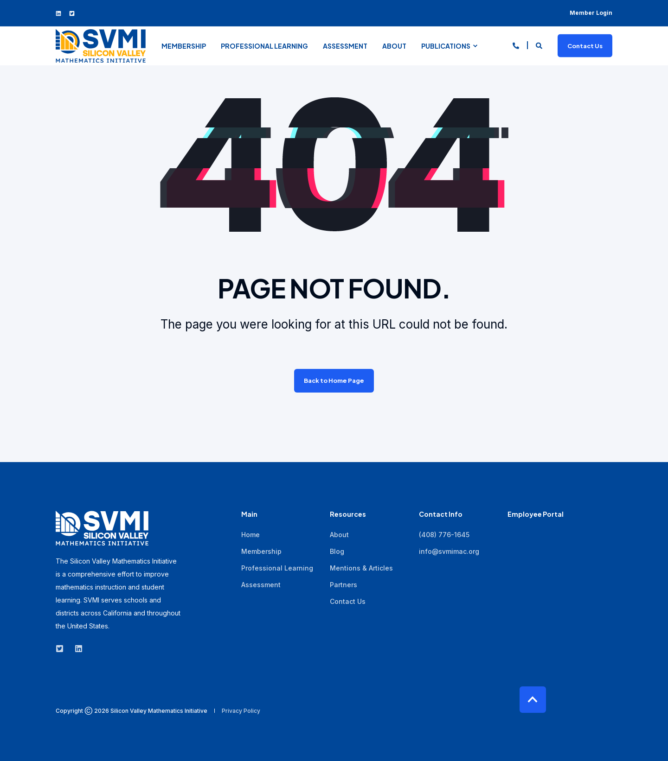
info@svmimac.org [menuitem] (449, 551)
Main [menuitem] (249, 514)
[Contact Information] (516, 44)
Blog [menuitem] (337, 551)
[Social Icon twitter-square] (69, 13)
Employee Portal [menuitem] (535, 514)
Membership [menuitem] (183, 46)
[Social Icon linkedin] (60, 13)
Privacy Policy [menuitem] (241, 711)
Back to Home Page (334, 380)
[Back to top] (533, 699)
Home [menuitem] (250, 535)
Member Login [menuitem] (591, 13)
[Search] (540, 45)
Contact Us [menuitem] (348, 601)
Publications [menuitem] (445, 46)
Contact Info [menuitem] (440, 514)
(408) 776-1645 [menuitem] (444, 535)
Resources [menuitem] (348, 514)
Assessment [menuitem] (345, 46)
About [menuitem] (394, 46)
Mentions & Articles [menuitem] (361, 568)
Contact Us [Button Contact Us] (585, 45)
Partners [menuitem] (343, 585)
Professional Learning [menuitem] (264, 46)
